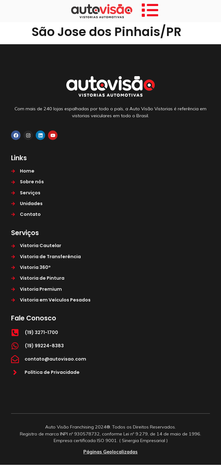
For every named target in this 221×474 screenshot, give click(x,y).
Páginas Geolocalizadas (110, 452)
